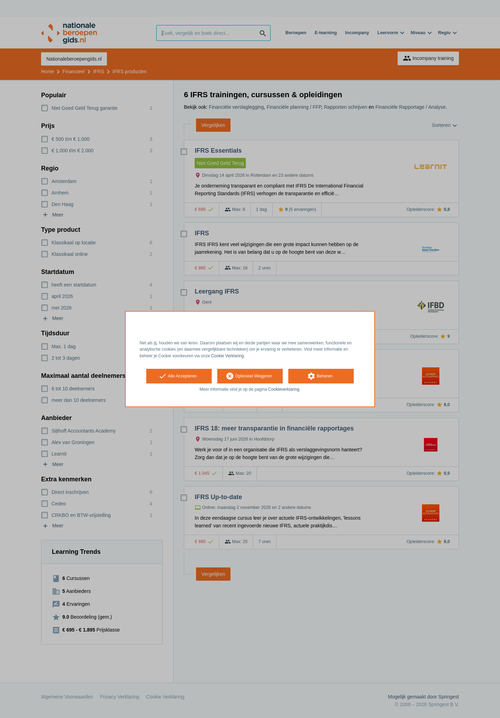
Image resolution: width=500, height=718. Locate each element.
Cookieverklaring (283, 389)
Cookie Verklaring (227, 355)
